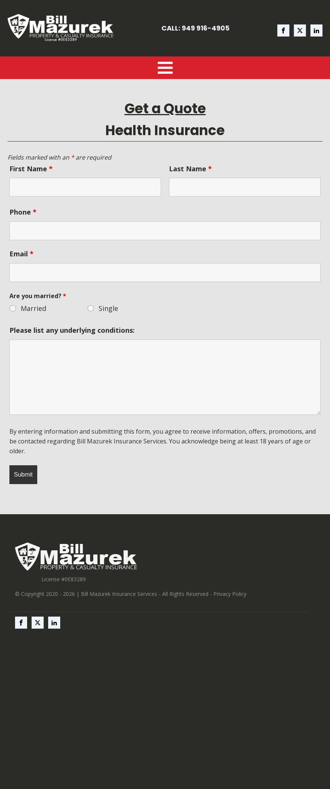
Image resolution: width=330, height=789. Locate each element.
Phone (22, 211)
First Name (31, 168)
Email (21, 253)
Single (108, 308)
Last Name (190, 168)
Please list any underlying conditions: (72, 330)
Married (33, 308)
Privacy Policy (229, 593)
